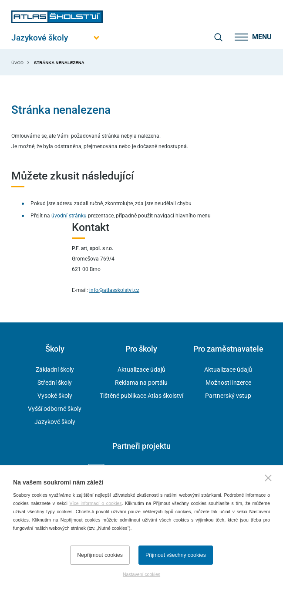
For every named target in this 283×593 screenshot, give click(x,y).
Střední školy (54, 382)
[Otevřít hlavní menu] (57, 37)
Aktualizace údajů (141, 369)
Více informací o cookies (96, 503)
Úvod (17, 62)
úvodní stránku (69, 216)
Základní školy (55, 369)
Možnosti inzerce (228, 382)
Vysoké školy (54, 395)
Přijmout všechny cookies (175, 555)
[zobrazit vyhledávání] (218, 37)
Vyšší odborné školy (54, 408)
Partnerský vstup (228, 395)
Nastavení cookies (141, 574)
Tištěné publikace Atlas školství (141, 395)
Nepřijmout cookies (100, 555)
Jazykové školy (54, 421)
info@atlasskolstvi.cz (114, 290)
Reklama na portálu (141, 382)
